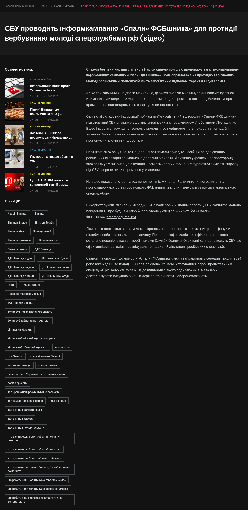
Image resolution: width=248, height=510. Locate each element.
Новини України (40, 79)
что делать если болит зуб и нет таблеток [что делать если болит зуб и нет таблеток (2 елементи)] (34, 458)
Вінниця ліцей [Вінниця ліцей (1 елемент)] (42, 231)
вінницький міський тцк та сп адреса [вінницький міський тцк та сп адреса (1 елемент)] (31, 338)
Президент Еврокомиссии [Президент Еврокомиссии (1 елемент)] (24, 293)
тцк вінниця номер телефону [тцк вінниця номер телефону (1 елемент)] (26, 427)
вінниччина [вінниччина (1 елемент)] (62, 347)
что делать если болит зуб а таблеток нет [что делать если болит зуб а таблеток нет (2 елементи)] (34, 449)
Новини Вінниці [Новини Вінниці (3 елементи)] (31, 284)
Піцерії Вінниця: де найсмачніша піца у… (46, 111)
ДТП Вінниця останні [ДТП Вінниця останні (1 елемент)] (21, 276)
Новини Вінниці (40, 103)
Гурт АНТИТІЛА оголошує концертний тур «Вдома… (49, 182)
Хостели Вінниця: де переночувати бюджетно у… (51, 135)
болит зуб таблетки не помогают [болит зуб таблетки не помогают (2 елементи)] (29, 320)
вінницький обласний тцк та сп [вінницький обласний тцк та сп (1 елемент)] (27, 347)
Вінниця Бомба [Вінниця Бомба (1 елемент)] (44, 222)
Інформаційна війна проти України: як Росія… (50, 88)
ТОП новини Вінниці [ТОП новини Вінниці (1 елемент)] (20, 302)
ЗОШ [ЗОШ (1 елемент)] (11, 284)
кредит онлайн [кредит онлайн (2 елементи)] (47, 365)
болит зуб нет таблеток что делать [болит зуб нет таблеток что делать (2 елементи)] (30, 311)
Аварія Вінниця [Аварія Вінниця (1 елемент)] (17, 213)
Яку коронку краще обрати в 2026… (51, 158)
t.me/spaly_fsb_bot (121, 217)
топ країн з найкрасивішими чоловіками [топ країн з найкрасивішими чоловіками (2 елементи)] (33, 392)
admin (38, 96)
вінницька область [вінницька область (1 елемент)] (20, 329)
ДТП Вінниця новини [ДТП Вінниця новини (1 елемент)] (55, 267)
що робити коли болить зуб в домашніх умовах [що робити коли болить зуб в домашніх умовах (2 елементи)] (38, 488)
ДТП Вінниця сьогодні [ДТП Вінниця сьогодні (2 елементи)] (56, 276)
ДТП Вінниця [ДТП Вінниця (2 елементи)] (43, 249)
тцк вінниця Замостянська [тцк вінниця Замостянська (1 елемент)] (25, 409)
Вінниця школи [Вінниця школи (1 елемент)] (17, 249)
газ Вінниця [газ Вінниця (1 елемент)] (15, 356)
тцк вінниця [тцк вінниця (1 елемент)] (58, 400)
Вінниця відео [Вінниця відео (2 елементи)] (17, 231)
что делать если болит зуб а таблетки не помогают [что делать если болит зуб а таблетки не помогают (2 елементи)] (34, 438)
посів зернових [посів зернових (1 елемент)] (17, 383)
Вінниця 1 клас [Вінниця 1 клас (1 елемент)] (17, 222)
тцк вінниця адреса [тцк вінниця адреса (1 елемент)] (20, 418)
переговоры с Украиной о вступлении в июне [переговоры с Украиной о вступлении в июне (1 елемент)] (36, 374)
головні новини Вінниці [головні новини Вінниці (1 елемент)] (45, 356)
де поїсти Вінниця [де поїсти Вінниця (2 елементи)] (19, 365)
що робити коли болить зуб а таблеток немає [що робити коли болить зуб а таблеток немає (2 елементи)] (37, 480)
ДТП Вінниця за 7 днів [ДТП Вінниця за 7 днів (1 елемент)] (54, 258)
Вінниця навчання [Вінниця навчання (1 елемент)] (19, 240)
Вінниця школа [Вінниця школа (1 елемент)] (48, 240)
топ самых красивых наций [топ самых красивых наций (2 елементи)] (25, 400)
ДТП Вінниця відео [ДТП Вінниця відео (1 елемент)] (20, 258)
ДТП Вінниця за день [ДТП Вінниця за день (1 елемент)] (21, 267)
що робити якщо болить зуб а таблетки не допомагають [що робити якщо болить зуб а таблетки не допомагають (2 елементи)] (35, 499)
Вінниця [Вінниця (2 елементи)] (40, 213)
